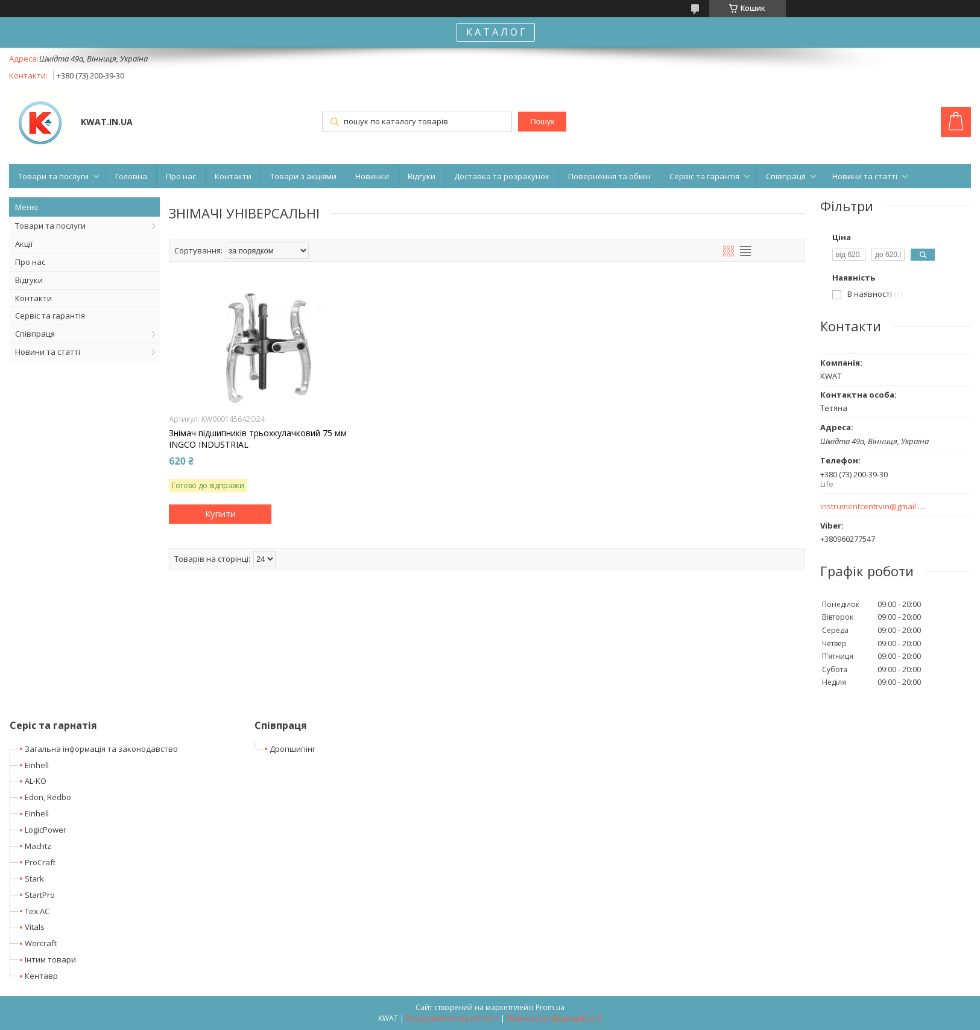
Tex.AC (37, 911)
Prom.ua (550, 1007)
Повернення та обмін (609, 176)
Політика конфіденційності (554, 1018)
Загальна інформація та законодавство (101, 748)
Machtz (38, 846)
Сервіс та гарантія (704, 176)
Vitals (35, 926)
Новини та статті (864, 176)
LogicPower (45, 829)
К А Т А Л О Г (495, 32)
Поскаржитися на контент (452, 1018)
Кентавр (41, 975)
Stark (34, 878)
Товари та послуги (53, 176)
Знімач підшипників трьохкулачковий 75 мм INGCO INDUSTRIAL (258, 439)
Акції (24, 243)
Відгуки (421, 176)
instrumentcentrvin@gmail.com (873, 506)
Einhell (37, 765)
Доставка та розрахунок (501, 176)
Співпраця (786, 176)
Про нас (181, 176)
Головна (131, 176)
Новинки (372, 176)
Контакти (233, 176)
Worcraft (41, 943)
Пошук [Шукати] (542, 121)
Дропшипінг (292, 748)
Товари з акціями (303, 176)
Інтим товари (50, 959)
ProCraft (40, 862)
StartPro (40, 894)
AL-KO (35, 780)
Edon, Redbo (48, 797)
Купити (220, 513)
